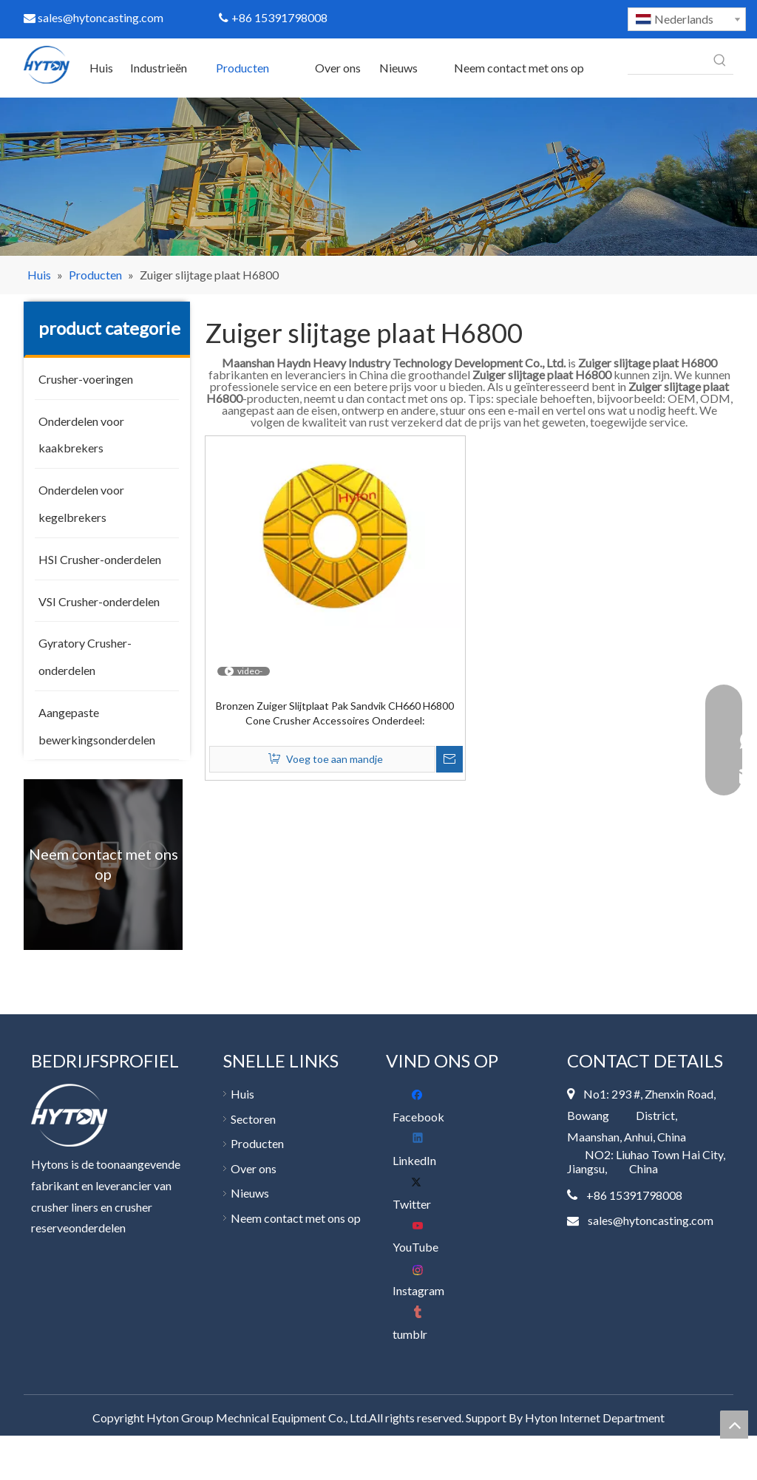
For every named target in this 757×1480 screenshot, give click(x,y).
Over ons (253, 1168)
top (734, 1425)
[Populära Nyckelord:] (720, 60)
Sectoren (253, 1119)
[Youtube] (422, 1236)
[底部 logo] (69, 1115)
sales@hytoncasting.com (93, 17)
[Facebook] (422, 1106)
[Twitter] (422, 1193)
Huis (242, 1094)
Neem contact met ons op (296, 1218)
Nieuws (250, 1193)
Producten (257, 1143)
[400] (378, 176)
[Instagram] (422, 1280)
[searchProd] (667, 60)
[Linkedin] (422, 1150)
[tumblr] (422, 1323)
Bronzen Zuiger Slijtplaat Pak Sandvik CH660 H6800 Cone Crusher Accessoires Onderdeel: (335, 713)
